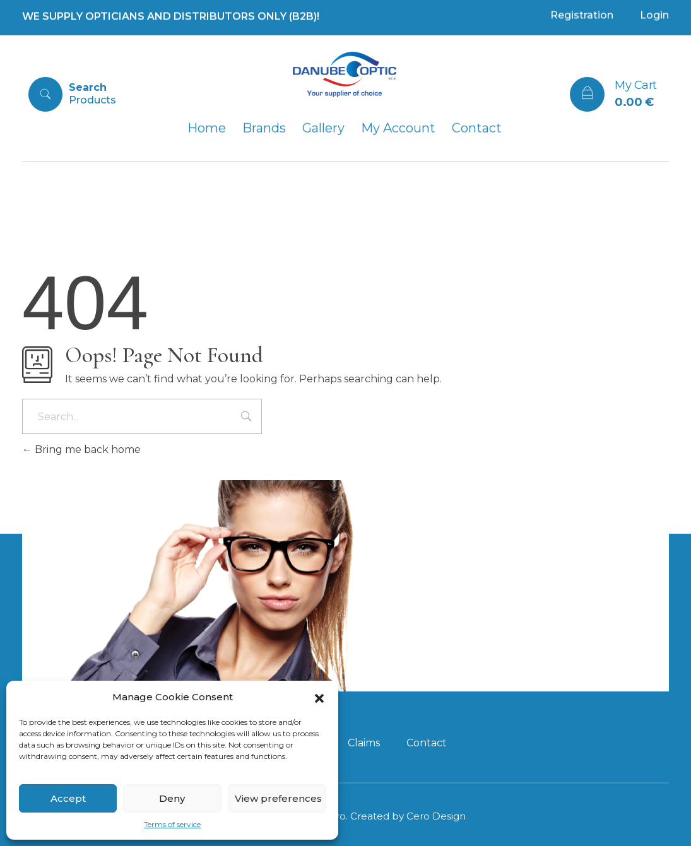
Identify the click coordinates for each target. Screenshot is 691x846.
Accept (68, 798)
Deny (172, 798)
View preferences (278, 798)
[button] (319, 697)
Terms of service (172, 824)
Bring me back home (81, 449)
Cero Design (436, 816)
